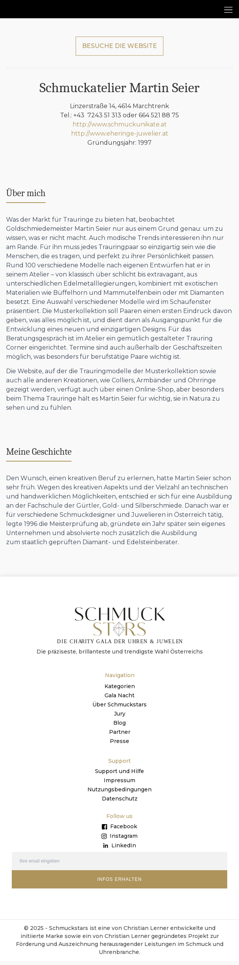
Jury (119, 718)
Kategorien (119, 690)
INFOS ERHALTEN (119, 884)
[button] (228, 9)
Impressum (119, 784)
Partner (119, 736)
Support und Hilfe (119, 775)
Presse (119, 745)
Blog (119, 727)
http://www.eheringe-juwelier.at (119, 138)
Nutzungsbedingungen (119, 794)
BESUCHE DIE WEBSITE (119, 50)
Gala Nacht (119, 700)
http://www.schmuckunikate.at (120, 129)
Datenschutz (120, 803)
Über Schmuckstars (119, 709)
